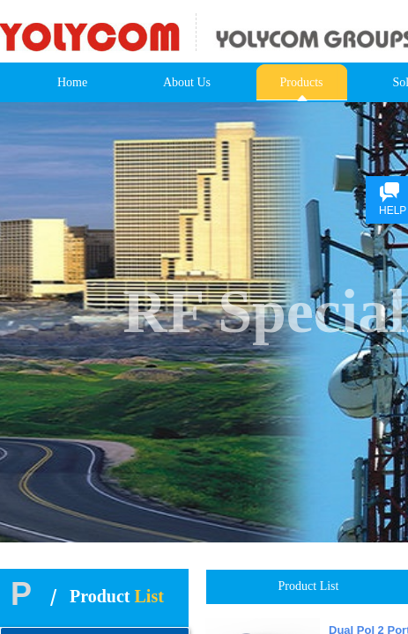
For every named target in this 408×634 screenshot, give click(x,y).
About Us (187, 82)
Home (72, 82)
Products (301, 82)
